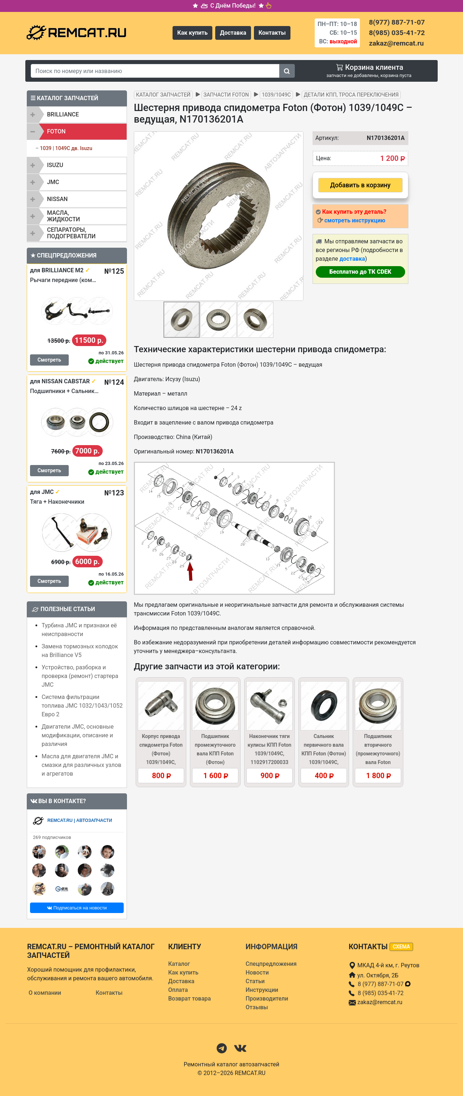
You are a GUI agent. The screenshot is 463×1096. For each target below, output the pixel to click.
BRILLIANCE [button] (63, 114)
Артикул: (325, 138)
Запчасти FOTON (226, 95)
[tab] (77, 114)
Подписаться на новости (77, 908)
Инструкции (262, 989)
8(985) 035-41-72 (397, 33)
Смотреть (49, 360)
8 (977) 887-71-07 (384, 984)
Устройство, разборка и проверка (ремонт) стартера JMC (80, 676)
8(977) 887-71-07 (397, 22)
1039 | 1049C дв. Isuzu (66, 148)
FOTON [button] (56, 131)
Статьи (255, 981)
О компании (45, 992)
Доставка (233, 32)
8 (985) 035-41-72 (381, 993)
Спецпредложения (271, 963)
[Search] (155, 71)
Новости (257, 972)
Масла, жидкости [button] (63, 216)
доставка (352, 258)
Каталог (179, 963)
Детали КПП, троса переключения (351, 95)
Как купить (192, 32)
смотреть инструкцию (354, 220)
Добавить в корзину (360, 185)
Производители (267, 998)
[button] (297, 216)
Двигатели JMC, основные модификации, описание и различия (78, 735)
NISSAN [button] (57, 199)
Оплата (178, 989)
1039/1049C (276, 95)
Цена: (323, 158)
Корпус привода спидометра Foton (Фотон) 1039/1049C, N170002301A (161, 753)
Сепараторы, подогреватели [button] (71, 233)
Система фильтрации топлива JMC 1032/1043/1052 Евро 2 (82, 706)
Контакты (272, 32)
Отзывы (257, 1007)
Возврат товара (189, 998)
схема (401, 947)
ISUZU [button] (55, 165)
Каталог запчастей (163, 95)
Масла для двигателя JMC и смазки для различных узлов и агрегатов (81, 765)
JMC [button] (53, 182)
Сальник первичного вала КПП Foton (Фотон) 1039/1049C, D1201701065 (323, 753)
